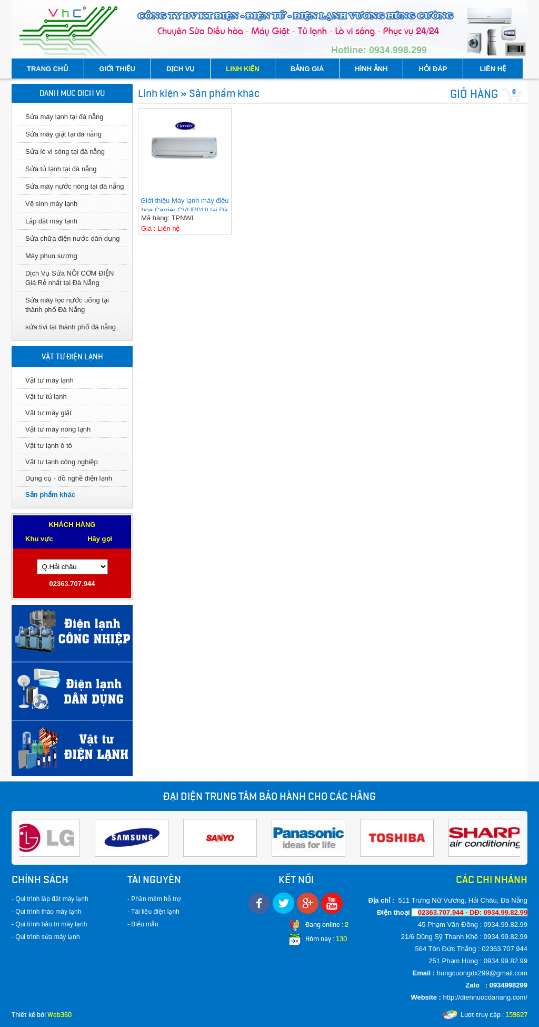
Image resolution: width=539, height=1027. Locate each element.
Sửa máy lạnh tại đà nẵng (64, 117)
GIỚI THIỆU (117, 69)
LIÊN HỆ (493, 69)
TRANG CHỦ (47, 69)
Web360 (59, 1015)
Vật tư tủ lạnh (46, 396)
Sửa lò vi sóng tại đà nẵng (65, 151)
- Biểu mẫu (142, 924)
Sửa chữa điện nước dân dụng (72, 238)
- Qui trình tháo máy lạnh (46, 911)
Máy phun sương (51, 256)
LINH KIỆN (242, 69)
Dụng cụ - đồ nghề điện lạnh (68, 478)
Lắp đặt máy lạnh (51, 221)
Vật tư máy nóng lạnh (58, 429)
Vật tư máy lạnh (49, 380)
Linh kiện (158, 93)
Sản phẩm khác (50, 494)
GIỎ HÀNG (474, 94)
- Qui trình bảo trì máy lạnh (49, 924)
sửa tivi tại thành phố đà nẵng (70, 327)
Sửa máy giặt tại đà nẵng (63, 134)
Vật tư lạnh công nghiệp (61, 462)
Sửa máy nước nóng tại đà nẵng (74, 186)
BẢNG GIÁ (307, 69)
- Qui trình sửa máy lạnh (46, 937)
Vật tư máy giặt (48, 413)
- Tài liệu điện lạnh (153, 911)
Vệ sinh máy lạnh (51, 204)
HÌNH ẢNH (371, 69)
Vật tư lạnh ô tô (48, 445)
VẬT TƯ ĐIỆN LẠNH (72, 357)
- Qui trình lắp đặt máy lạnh (50, 899)
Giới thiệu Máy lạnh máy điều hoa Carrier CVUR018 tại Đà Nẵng (185, 204)
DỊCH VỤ (180, 69)
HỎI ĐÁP (432, 69)
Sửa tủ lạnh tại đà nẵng (61, 169)
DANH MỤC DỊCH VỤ (72, 93)
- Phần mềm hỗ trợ (154, 899)
